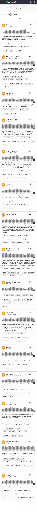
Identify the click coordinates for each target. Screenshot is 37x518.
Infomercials (19, 79)
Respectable (20, 341)
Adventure (5, 337)
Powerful (5, 275)
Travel (29, 170)
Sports (18, 295)
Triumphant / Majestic (13, 141)
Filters (15, 14)
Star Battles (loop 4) (12, 249)
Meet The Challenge (12, 56)
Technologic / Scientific (14, 174)
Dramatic (12, 275)
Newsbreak (9, 475)
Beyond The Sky (11, 214)
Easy (17, 208)
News (20, 46)
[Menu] (2, 2)
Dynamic (26, 239)
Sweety (8, 184)
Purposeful (5, 113)
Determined (12, 302)
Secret (25, 431)
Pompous (19, 368)
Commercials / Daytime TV (10, 46)
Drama (18, 268)
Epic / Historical (7, 299)
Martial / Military (7, 461)
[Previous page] (28, 19)
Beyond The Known (12, 441)
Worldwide (9, 374)
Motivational (19, 83)
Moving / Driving (29, 83)
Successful (31, 272)
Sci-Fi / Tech (22, 170)
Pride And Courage (12, 119)
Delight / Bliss (30, 141)
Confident (18, 50)
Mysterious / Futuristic (8, 428)
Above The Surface (12, 151)
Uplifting (5, 145)
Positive (11, 50)
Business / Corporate (17, 43)
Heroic (19, 275)
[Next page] (33, 19)
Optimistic (26, 46)
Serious (5, 50)
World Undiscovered (12, 403)
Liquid (4, 178)
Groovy (17, 178)
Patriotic (5, 83)
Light (25, 204)
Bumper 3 (9, 25)
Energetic (25, 364)
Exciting (19, 431)
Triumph (8, 347)
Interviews (9, 93)
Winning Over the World (13, 282)
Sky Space (9, 313)
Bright (23, 141)
